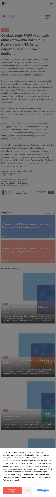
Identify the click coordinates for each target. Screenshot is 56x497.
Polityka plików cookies (43, 491)
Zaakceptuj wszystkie (12, 491)
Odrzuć (28, 490)
